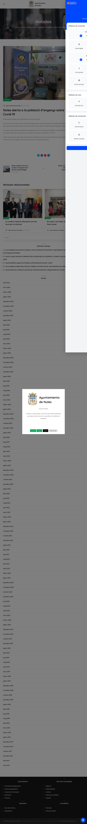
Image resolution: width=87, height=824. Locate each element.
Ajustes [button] (45, 430)
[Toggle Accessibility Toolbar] (83, 820)
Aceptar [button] (39, 430)
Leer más (33, 430)
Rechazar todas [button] (53, 430)
